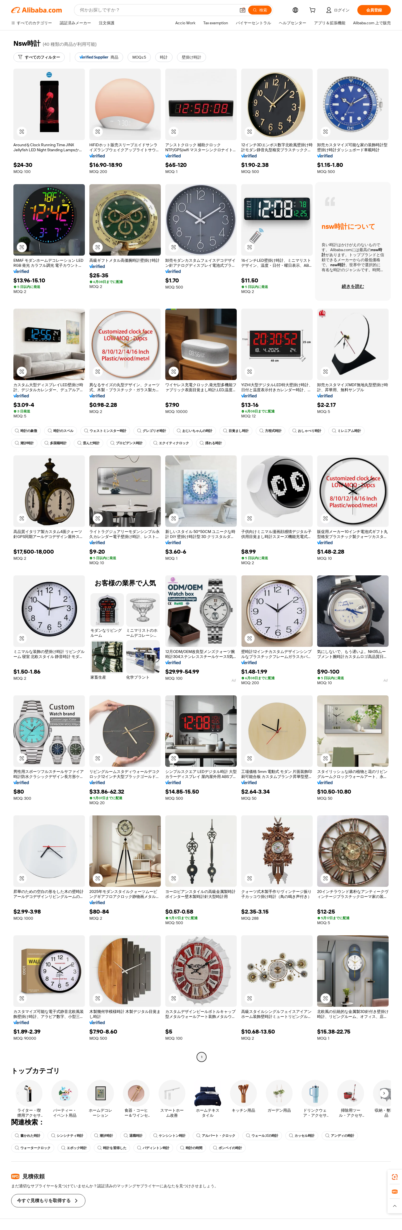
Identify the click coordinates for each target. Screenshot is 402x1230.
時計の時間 (191, 1148)
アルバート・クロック (215, 1135)
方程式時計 (270, 431)
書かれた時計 (27, 1135)
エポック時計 (74, 1148)
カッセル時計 (302, 1135)
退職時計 (133, 1135)
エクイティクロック (171, 443)
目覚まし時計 (236, 431)
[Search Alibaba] (157, 10)
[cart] (313, 11)
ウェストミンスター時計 (105, 431)
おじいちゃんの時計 (194, 431)
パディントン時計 (153, 1148)
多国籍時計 (55, 443)
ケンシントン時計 (169, 1135)
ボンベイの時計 (227, 1148)
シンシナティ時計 (67, 1135)
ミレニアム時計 (346, 431)
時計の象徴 (26, 431)
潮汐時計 (24, 443)
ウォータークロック (33, 1148)
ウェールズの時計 (262, 1135)
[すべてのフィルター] (39, 57)
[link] (394, 1177)
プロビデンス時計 (126, 443)
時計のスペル (60, 431)
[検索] (260, 10)
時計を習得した (111, 1148)
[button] (242, 10)
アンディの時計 (339, 1135)
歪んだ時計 (88, 443)
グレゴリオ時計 (151, 431)
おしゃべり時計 (306, 431)
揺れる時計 (211, 443)
